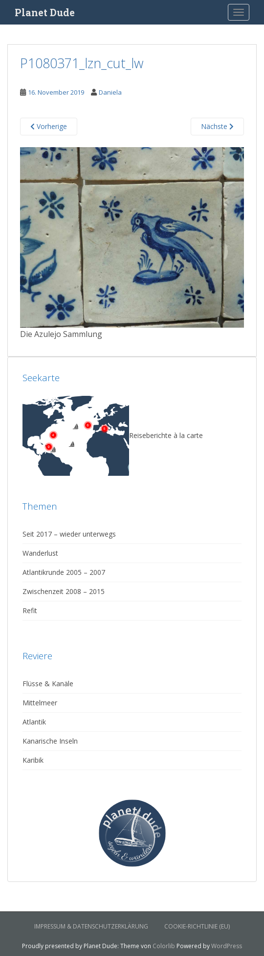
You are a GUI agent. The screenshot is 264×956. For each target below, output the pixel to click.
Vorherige (48, 126)
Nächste (217, 126)
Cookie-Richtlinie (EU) (197, 926)
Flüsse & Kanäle (47, 683)
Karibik (33, 760)
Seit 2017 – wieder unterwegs (69, 534)
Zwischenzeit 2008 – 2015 (63, 591)
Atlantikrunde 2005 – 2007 (63, 572)
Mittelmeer (39, 702)
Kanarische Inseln (50, 741)
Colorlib (164, 946)
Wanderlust (40, 553)
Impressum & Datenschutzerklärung (91, 926)
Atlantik (34, 721)
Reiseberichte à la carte (112, 435)
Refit (29, 610)
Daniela (110, 92)
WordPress (226, 946)
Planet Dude (45, 12)
